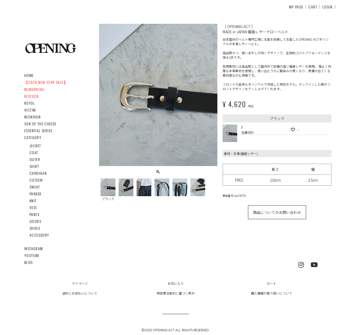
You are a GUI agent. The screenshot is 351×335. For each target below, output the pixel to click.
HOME (29, 75)
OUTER (35, 159)
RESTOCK (31, 96)
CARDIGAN (38, 173)
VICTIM (30, 110)
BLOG (28, 262)
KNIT (33, 200)
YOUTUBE (31, 255)
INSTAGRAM (33, 248)
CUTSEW (36, 180)
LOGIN (327, 7)
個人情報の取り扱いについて (271, 293)
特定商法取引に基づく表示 (176, 293)
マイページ (80, 283)
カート (271, 283)
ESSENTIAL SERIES (38, 130)
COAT (34, 152)
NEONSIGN (32, 117)
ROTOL (29, 103)
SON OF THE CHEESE (40, 123)
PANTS (34, 214)
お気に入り (176, 283)
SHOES (35, 228)
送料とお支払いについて (79, 293)
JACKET (35, 145)
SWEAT (35, 187)
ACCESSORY (39, 235)
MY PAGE (296, 7)
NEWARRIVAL (34, 89)
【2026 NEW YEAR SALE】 (46, 82)
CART (312, 7)
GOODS (35, 221)
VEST (33, 207)
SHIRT (34, 166)
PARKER (35, 193)
